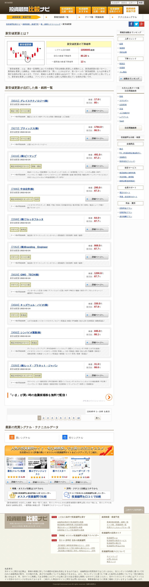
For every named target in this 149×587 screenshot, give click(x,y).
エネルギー (123, 101)
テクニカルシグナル (127, 17)
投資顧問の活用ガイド (111, 533)
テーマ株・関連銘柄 (94, 17)
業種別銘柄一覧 (61, 17)
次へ (98, 418)
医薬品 (122, 64)
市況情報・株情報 (126, 177)
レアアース (123, 117)
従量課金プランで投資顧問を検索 (70, 530)
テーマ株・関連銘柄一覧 (116, 525)
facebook (131, 24)
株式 (121, 149)
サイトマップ (112, 556)
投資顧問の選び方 (114, 543)
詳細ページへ (98, 111)
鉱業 (121, 44)
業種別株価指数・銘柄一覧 (117, 522)
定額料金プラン (125, 208)
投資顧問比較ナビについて (113, 551)
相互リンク (111, 562)
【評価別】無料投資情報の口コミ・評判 (73, 545)
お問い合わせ (112, 559)
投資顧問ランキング (83, 10)
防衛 (121, 96)
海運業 (122, 48)
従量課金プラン (125, 212)
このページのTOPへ (134, 510)
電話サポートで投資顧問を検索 (69, 527)
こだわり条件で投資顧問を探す (71, 517)
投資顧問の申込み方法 (116, 546)
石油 (121, 109)
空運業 (122, 68)
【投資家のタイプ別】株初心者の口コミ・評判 (76, 548)
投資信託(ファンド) (127, 161)
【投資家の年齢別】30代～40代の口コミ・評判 (76, 551)
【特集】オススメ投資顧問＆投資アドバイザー (78, 535)
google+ (141, 24)
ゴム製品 (123, 72)
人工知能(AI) (124, 113)
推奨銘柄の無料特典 (127, 173)
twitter (136, 24)
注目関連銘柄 (130, 128)
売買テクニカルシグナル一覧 (118, 527)
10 (78, 418)
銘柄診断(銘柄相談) (127, 181)
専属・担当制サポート (128, 197)
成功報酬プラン (125, 216)
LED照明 (123, 105)
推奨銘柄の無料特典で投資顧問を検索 (72, 525)
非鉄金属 (123, 52)
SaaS (121, 121)
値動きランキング (131, 79)
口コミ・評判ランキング (99, 10)
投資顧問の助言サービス (116, 541)
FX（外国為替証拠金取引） (130, 153)
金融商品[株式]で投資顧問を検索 (70, 522)
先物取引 (123, 157)
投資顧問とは (112, 538)
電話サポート (124, 193)
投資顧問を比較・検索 (67, 10)
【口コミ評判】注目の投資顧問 (71, 540)
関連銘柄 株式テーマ (131, 10)
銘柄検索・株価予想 (110, 517)
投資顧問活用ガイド (115, 10)
